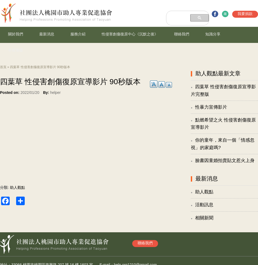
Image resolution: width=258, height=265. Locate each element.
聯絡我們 (181, 34)
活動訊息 (204, 204)
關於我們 (15, 34)
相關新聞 (204, 217)
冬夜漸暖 (15, 50)
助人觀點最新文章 (218, 73)
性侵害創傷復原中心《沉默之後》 (130, 34)
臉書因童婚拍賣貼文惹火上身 (225, 160)
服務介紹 (77, 34)
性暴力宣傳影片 (211, 107)
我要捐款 (245, 14)
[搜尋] (178, 14)
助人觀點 (17, 187)
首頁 (3, 67)
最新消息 (46, 34)
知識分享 (212, 34)
